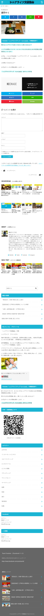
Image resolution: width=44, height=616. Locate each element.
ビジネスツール (6, 463)
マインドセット (6, 478)
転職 (3, 506)
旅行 (3, 496)
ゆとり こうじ (13, 232)
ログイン (3, 518)
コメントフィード (6, 522)
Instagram (32, 255)
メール (3, 139)
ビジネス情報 (5, 468)
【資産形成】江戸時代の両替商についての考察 (15, 304)
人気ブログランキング (6, 379)
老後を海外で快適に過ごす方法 (11, 318)
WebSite (11, 255)
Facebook (24, 255)
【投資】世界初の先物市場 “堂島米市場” (13, 314)
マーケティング (6, 482)
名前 (2, 133)
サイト (3, 145)
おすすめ (4, 449)
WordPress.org (5, 524)
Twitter (18, 255)
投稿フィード (5, 520)
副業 (3, 487)
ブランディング (6, 473)
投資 (3, 492)
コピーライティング (7, 459)
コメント (3, 117)
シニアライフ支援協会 (21, 613)
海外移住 (4, 501)
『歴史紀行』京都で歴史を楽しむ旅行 (12, 299)
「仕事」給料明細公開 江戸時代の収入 (13, 309)
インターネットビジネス (9, 454)
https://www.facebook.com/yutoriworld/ (13, 561)
